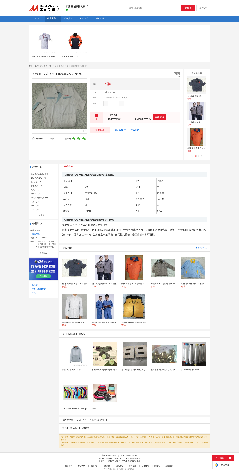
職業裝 (73, 428)
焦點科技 (122, 469)
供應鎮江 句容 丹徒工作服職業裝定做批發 (123, 458)
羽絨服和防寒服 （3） (40, 198)
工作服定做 (83, 428)
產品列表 (38, 66)
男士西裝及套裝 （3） (40, 174)
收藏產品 (37, 139)
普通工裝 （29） (37, 186)
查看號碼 (159, 117)
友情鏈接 (169, 466)
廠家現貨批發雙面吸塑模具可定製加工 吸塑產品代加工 (143, 370)
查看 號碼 (36, 234)
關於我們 (68, 466)
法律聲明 (145, 466)
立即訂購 (135, 130)
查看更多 (43, 215)
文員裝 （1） (36, 190)
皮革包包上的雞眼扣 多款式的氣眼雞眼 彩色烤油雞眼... (173, 370)
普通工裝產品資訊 (109, 455)
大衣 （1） (35, 202)
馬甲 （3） (35, 209)
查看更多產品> (202, 248)
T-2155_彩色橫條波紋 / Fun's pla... (75, 408)
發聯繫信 (99, 130)
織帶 (94, 408)
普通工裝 (47, 66)
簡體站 (157, 466)
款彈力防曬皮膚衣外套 (71, 370)
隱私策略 (119, 466)
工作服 (65, 428)
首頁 (30, 66)
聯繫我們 (81, 466)
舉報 (50, 139)
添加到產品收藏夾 (39, 289)
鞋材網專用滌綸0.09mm (190, 370)
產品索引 (35, 285)
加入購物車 (120, 130)
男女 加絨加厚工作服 (70, 56)
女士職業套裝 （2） (39, 178)
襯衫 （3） (35, 205)
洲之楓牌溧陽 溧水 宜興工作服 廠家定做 (203, 96)
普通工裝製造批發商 (129, 455)
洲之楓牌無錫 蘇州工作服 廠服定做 (201, 122)
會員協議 (132, 466)
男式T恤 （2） (37, 182)
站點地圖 (107, 466)
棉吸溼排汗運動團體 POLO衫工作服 (46, 56)
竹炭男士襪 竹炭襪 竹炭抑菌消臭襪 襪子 (108, 370)
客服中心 (94, 466)
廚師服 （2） (36, 194)
